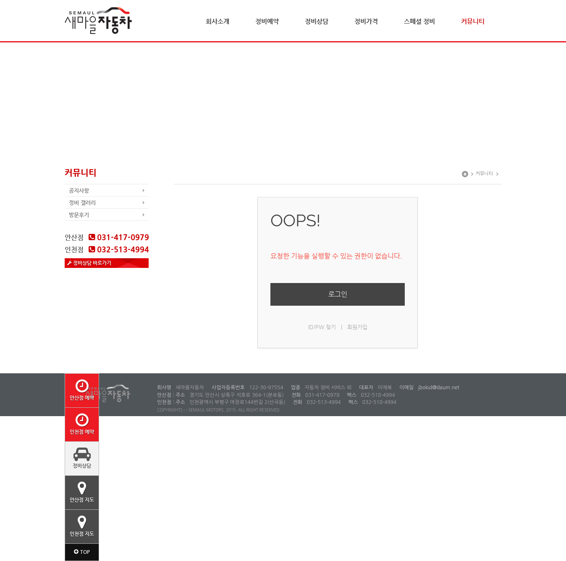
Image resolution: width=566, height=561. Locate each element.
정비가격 (366, 21)
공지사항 (79, 190)
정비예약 (267, 21)
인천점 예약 (82, 424)
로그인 (337, 294)
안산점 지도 (82, 492)
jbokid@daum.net (438, 387)
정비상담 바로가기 (89, 263)
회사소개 (217, 21)
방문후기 (79, 215)
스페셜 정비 (419, 21)
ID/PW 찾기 (322, 327)
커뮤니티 (473, 21)
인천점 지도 (82, 526)
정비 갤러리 (82, 202)
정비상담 (316, 21)
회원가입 (357, 327)
